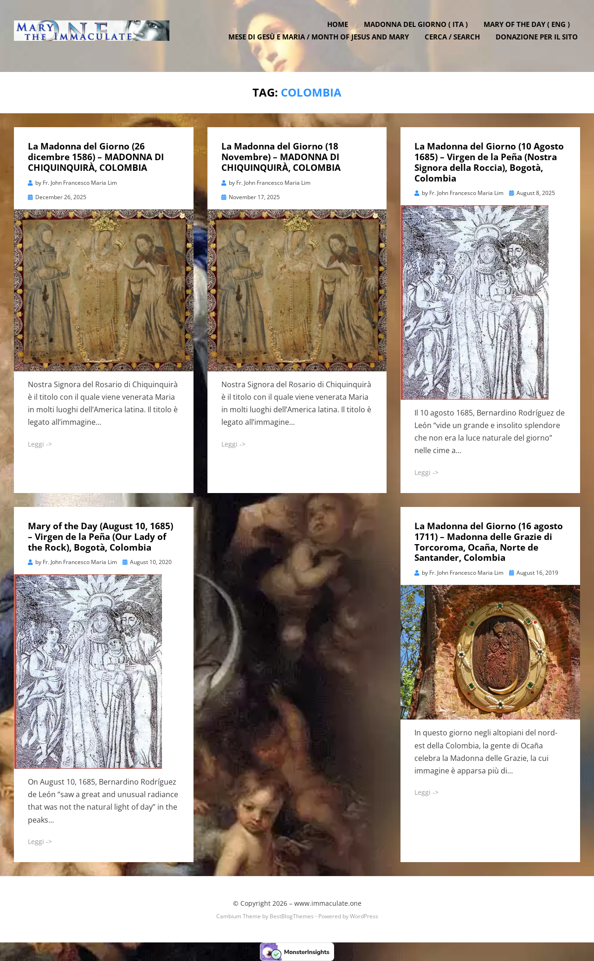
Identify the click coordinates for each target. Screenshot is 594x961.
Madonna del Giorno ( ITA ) (418, 29)
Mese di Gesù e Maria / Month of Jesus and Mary (321, 41)
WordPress (364, 916)
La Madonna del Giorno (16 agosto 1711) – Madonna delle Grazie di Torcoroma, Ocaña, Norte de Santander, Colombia (488, 542)
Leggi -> (40, 443)
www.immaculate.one (328, 903)
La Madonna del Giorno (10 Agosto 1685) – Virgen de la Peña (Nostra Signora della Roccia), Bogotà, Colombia (489, 162)
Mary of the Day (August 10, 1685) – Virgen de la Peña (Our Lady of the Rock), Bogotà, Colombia (100, 536)
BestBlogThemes (292, 916)
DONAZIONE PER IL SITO (539, 41)
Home (339, 29)
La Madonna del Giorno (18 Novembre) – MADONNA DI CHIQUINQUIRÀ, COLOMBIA (281, 157)
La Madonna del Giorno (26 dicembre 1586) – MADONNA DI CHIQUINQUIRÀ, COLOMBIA (96, 157)
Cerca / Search (454, 41)
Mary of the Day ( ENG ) (529, 29)
